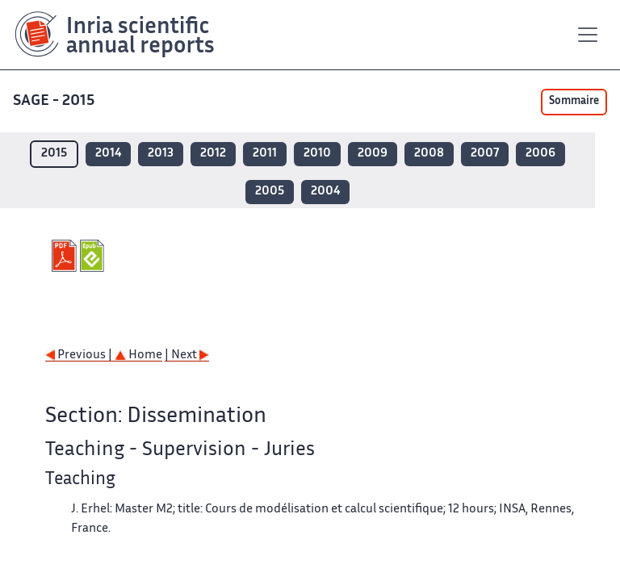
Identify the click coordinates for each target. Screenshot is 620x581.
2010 (317, 153)
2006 (540, 153)
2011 (265, 153)
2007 (485, 153)
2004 (325, 191)
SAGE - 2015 (55, 101)
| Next (187, 355)
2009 (373, 153)
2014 (108, 153)
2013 (161, 153)
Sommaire (574, 102)
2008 (429, 153)
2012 (213, 153)
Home (138, 355)
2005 (269, 191)
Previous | (80, 355)
